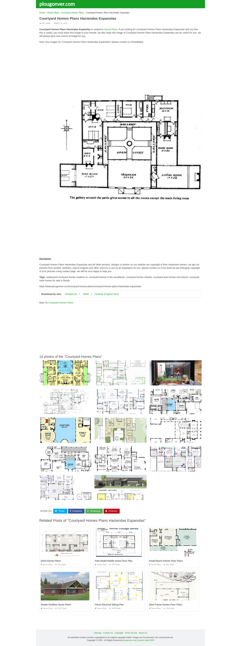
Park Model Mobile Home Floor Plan (113, 560)
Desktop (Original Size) (107, 294)
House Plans (44, 23)
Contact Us (108, 633)
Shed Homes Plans (51, 560)
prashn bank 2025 (146, 640)
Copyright (119, 633)
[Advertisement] (120, 69)
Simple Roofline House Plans (56, 604)
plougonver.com (57, 4)
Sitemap (97, 633)
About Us (143, 633)
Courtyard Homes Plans (60, 302)
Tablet (86, 294)
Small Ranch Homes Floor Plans (166, 560)
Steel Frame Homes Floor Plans (165, 604)
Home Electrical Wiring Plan (109, 604)
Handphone (71, 294)
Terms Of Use (131, 633)
